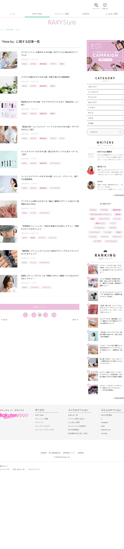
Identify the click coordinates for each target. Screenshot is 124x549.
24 (45, 314)
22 (34, 314)
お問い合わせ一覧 (19, 469)
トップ (12, 14)
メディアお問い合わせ (76, 419)
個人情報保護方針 (55, 453)
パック (62, 138)
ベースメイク (93, 92)
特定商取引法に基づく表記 (78, 433)
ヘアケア (34, 159)
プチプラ (53, 64)
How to (24, 64)
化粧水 (62, 64)
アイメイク (92, 97)
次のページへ (40, 306)
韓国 (92, 219)
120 (54, 314)
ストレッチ (52, 238)
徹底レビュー (100, 223)
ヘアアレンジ (46, 287)
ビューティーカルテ (42, 426)
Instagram (104, 422)
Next (75, 319)
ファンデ (105, 237)
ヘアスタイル (34, 287)
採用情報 (81, 453)
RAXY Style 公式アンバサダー (100, 214)
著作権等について (69, 453)
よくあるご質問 (112, 14)
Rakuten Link (105, 430)
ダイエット (42, 238)
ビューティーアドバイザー (45, 430)
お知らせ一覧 (73, 415)
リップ (112, 223)
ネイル (33, 208)
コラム (90, 118)
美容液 (52, 113)
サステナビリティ (34, 469)
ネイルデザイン (44, 213)
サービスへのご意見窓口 (77, 426)
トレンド (33, 213)
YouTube (104, 433)
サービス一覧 (4, 469)
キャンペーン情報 (62, 14)
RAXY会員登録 (106, 415)
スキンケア (34, 59)
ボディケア (34, 233)
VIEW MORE (118, 195)
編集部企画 (43, 64)
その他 (90, 123)
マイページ (39, 422)
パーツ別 (108, 232)
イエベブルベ (94, 232)
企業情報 (43, 453)
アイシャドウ (104, 219)
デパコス (93, 237)
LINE (103, 426)
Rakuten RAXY (11, 6)
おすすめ (33, 64)
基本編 (32, 238)
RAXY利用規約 (73, 430)
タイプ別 (97, 241)
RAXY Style (37, 14)
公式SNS (85, 14)
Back (4, 319)
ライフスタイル (55, 163)
